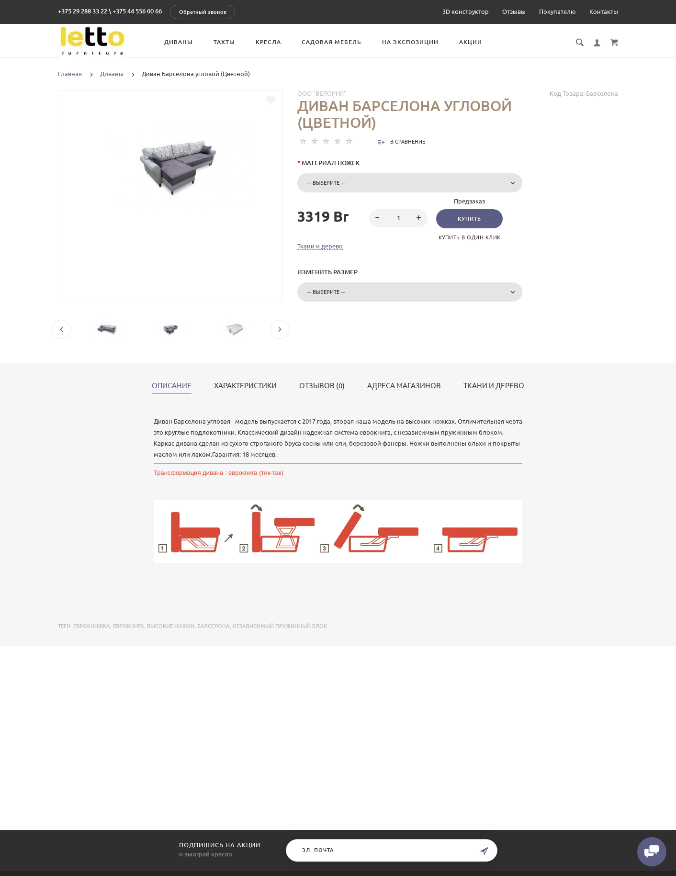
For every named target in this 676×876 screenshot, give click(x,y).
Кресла (276, 42)
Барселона (213, 626)
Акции (478, 42)
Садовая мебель (339, 42)
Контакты (603, 11)
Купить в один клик (470, 237)
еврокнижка (91, 626)
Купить (470, 219)
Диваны (186, 42)
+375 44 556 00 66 (137, 11)
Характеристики (245, 386)
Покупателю (557, 11)
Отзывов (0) (322, 386)
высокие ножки (170, 626)
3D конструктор (465, 11)
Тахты (232, 42)
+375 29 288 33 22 (82, 11)
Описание (172, 386)
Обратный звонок (202, 12)
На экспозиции (418, 42)
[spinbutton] (398, 218)
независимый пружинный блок (280, 626)
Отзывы (514, 11)
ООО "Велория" (321, 93)
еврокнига (128, 626)
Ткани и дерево (320, 246)
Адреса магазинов (404, 386)
